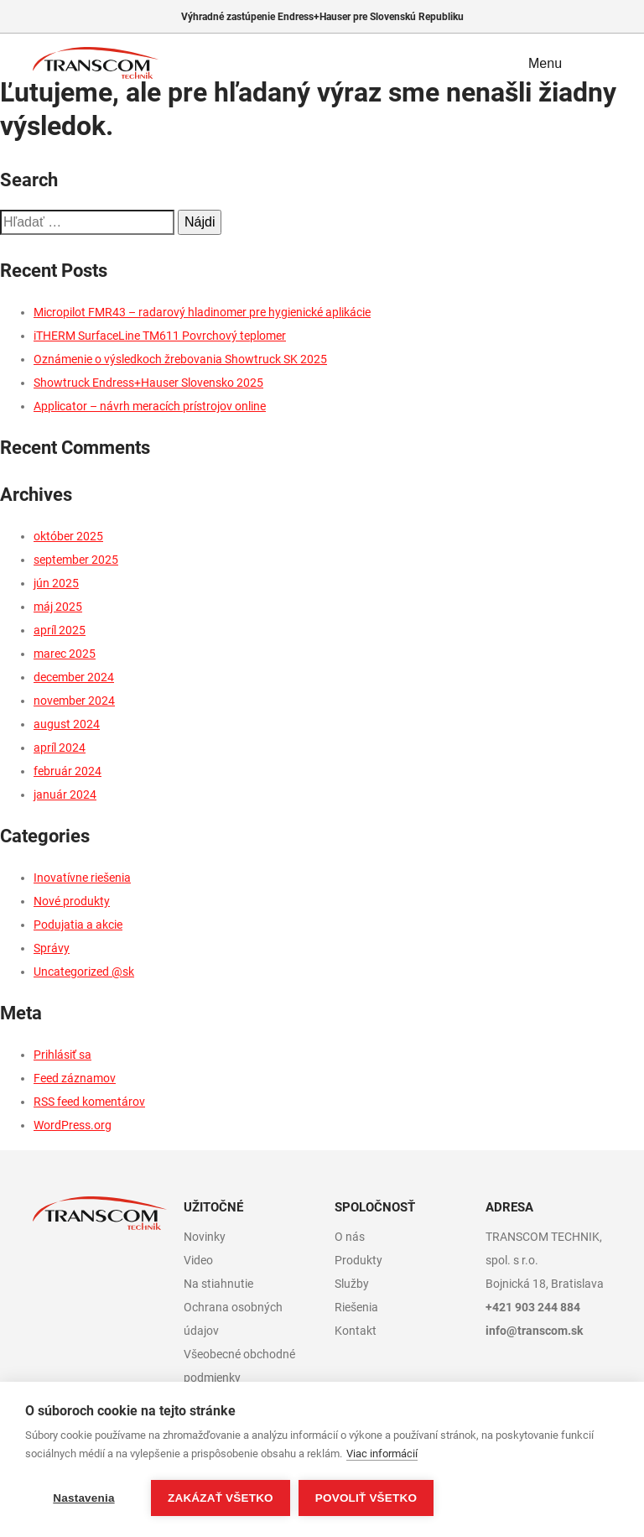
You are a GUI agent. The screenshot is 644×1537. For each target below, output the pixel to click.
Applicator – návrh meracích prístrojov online (150, 406)
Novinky (205, 1236)
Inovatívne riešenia (82, 877)
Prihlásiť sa (62, 1054)
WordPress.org (73, 1125)
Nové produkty (72, 901)
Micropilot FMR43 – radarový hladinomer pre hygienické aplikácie (202, 312)
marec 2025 (65, 653)
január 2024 (65, 794)
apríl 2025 (60, 630)
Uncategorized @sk (84, 971)
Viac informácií (382, 1453)
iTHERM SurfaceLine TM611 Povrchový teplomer (160, 335)
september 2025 (76, 559)
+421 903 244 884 (533, 1307)
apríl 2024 (60, 747)
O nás (350, 1236)
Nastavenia (83, 1498)
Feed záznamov (75, 1078)
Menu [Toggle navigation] (557, 63)
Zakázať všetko (220, 1498)
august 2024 (67, 724)
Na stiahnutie (218, 1283)
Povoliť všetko (366, 1498)
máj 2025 (58, 606)
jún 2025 (56, 583)
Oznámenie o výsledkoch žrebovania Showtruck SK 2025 (180, 359)
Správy (52, 948)
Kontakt (356, 1330)
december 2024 (74, 677)
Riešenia (356, 1307)
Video (198, 1260)
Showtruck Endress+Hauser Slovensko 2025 (148, 382)
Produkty (358, 1260)
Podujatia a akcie (78, 924)
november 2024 (74, 700)
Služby (352, 1283)
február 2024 (67, 771)
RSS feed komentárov (89, 1101)
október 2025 (68, 536)
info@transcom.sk (534, 1330)
